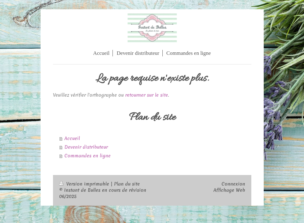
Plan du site (127, 184)
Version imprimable (85, 184)
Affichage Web (229, 190)
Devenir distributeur (86, 147)
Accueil (72, 138)
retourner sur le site (146, 95)
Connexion (233, 184)
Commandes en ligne (87, 156)
